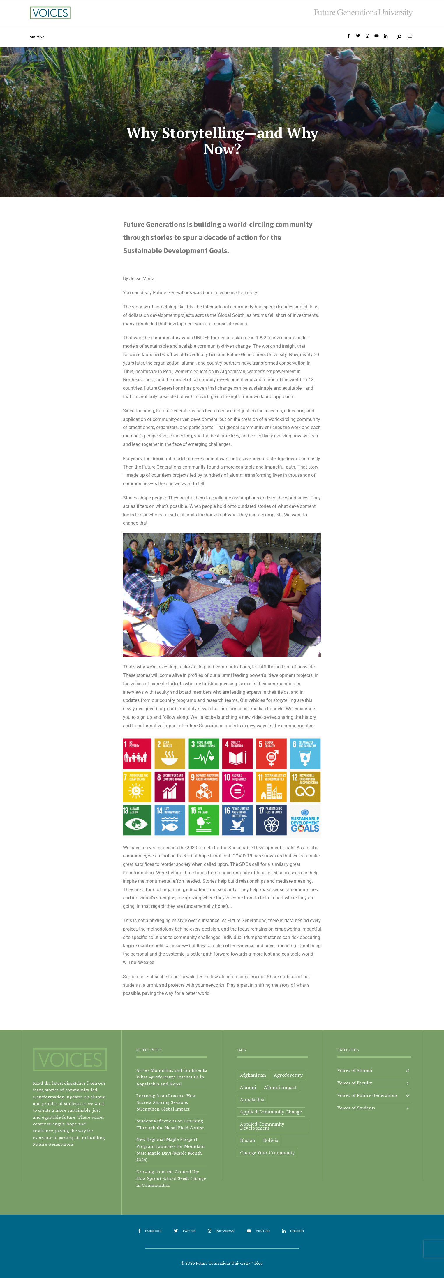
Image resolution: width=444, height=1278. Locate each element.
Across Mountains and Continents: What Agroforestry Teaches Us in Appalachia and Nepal (171, 1077)
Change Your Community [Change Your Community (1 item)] (267, 1152)
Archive (37, 36)
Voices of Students (356, 1108)
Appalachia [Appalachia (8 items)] (252, 1099)
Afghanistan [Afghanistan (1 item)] (253, 1075)
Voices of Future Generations (367, 1095)
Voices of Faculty (354, 1083)
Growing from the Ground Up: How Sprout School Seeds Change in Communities (171, 1178)
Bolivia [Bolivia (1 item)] (270, 1140)
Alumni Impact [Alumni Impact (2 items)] (280, 1087)
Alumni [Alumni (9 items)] (248, 1087)
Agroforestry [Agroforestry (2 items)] (288, 1075)
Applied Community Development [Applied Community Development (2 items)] (262, 1126)
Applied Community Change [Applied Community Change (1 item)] (271, 1112)
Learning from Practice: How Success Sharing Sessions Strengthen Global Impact (166, 1102)
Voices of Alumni (354, 1070)
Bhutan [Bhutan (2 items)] (247, 1140)
